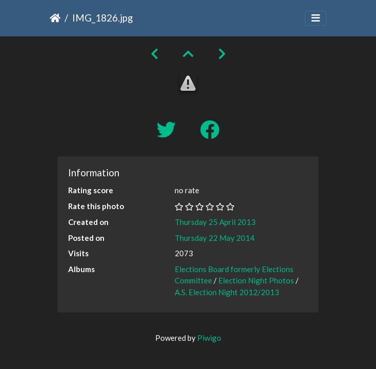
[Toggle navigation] (315, 18)
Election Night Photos (256, 280)
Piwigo (209, 337)
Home (55, 18)
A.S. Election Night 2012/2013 (227, 292)
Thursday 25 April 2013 (215, 222)
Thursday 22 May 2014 (215, 237)
